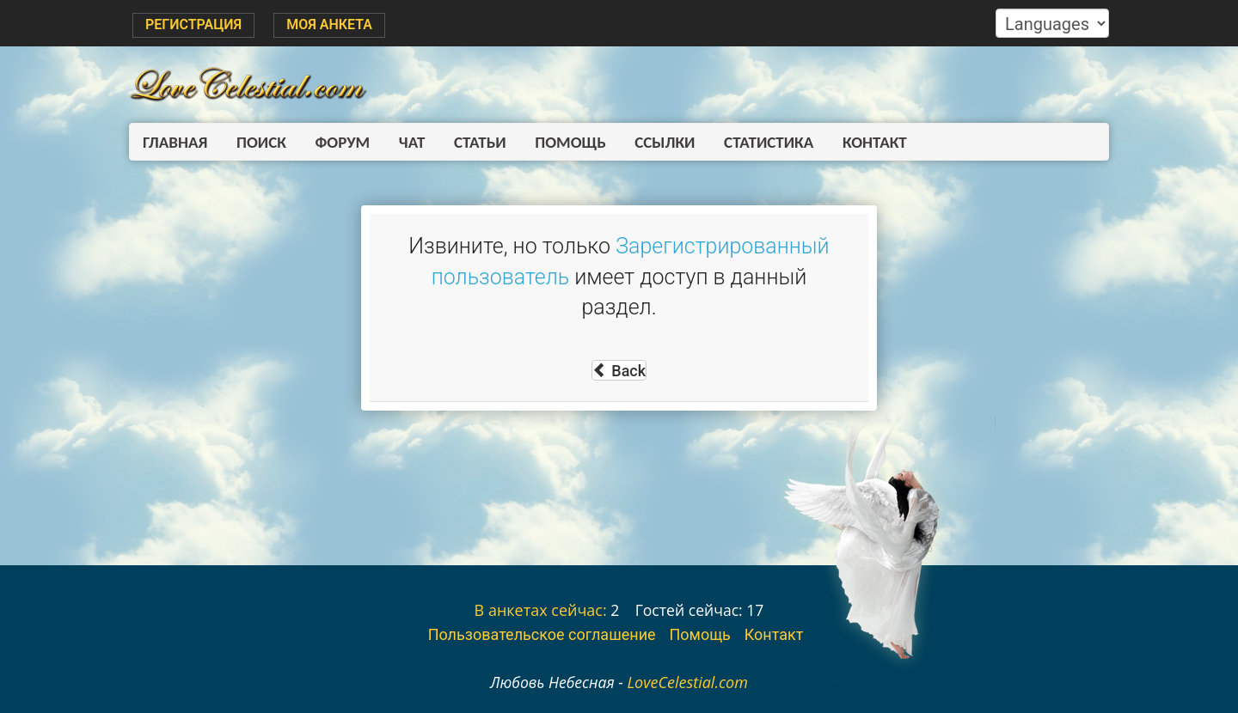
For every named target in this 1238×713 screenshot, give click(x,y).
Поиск (258, 142)
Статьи (467, 142)
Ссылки (646, 142)
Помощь (554, 142)
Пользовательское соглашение (542, 634)
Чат (402, 142)
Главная (175, 142)
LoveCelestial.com (687, 682)
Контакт (850, 142)
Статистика (747, 142)
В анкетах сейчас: (541, 610)
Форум (336, 142)
